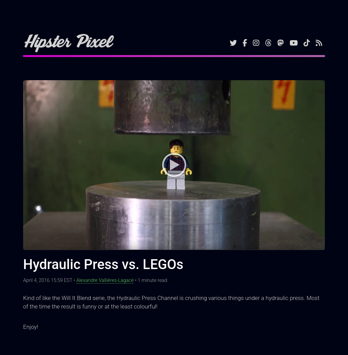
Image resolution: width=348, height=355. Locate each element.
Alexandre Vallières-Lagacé (105, 280)
